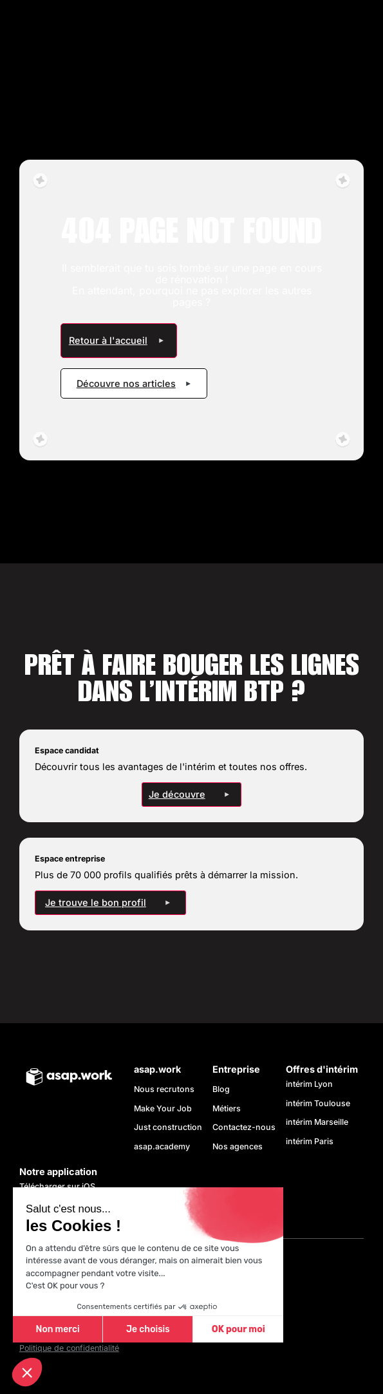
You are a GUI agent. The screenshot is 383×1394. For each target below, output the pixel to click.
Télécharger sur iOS (57, 1186)
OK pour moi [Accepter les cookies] (238, 1329)
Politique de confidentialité (69, 1348)
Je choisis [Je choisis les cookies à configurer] (148, 1329)
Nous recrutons (164, 1089)
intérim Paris (309, 1141)
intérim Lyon (309, 1084)
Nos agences (237, 1146)
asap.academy (162, 1146)
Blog (221, 1089)
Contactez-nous (244, 1127)
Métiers (226, 1108)
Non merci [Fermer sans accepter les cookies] (57, 1329)
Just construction (168, 1127)
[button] (27, 1372)
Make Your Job (163, 1108)
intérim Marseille (319, 1122)
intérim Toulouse (318, 1103)
